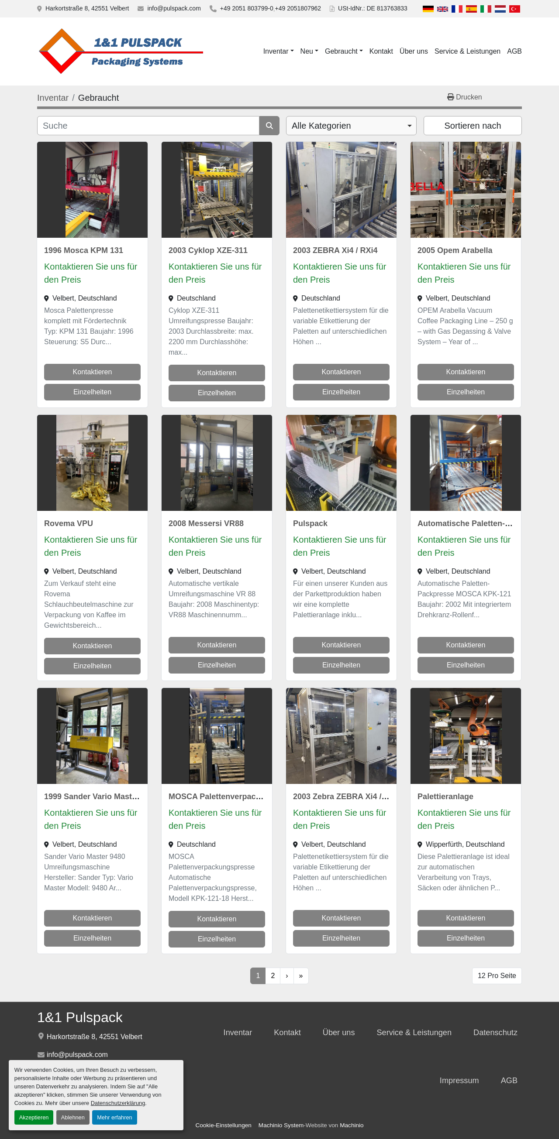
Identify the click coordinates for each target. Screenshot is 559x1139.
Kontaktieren (92, 372)
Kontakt (381, 51)
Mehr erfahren (114, 1117)
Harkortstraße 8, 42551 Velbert (87, 8)
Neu (306, 51)
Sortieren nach (472, 125)
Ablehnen (73, 1117)
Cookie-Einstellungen (223, 1125)
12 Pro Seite (497, 975)
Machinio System (281, 1125)
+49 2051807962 (298, 8)
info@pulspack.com (173, 8)
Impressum (459, 1080)
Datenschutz (495, 1032)
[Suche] (148, 125)
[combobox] (351, 125)
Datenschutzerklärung (118, 1103)
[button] (278, 51)
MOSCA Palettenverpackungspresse (236, 796)
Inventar (276, 51)
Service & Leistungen (467, 51)
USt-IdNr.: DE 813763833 (372, 8)
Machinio (351, 1125)
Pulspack (310, 523)
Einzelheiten (92, 392)
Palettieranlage (445, 796)
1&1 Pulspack (80, 1017)
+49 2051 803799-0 (246, 8)
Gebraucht (341, 51)
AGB (514, 51)
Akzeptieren (34, 1117)
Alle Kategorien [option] (321, 125)
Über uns (414, 51)
